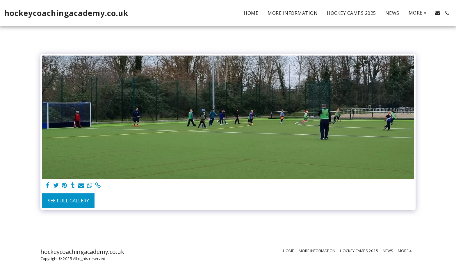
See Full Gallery (68, 200)
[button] (437, 13)
